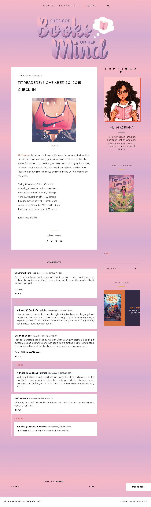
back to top (139, 487)
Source (54, 146)
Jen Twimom (21, 398)
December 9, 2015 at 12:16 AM (60, 427)
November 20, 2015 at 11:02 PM (45, 336)
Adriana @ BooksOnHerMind (32, 310)
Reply (18, 294)
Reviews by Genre (68, 6)
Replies (19, 302)
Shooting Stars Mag (25, 273)
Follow (107, 253)
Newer (15, 486)
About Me (48, 6)
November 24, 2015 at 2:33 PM (41, 398)
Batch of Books (23, 335)
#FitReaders (36, 75)
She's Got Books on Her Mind (19, 502)
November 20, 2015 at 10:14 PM (49, 273)
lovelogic (141, 502)
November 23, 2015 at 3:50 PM (60, 373)
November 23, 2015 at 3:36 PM (60, 310)
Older (93, 486)
